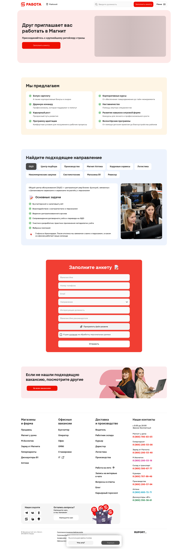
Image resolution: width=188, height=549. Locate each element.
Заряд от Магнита (30, 446)
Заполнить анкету (143, 4)
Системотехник (71, 174)
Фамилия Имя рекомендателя (74, 318)
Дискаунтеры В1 (29, 457)
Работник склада (104, 435)
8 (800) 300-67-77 (142, 468)
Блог (97, 487)
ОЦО (31, 166)
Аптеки (25, 463)
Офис (61, 441)
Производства (103, 457)
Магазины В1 (94, 174)
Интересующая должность (72, 310)
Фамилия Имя (66, 277)
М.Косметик (27, 441)
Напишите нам (66, 518)
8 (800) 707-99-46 (142, 476)
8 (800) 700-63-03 (142, 436)
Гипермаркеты (28, 452)
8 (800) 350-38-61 (142, 500)
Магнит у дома (28, 435)
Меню (161, 4)
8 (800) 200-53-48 (143, 452)
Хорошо (107, 543)
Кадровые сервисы (120, 166)
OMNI (61, 446)
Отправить (94, 344)
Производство (72, 166)
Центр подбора (49, 166)
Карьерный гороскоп (106, 493)
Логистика (143, 166)
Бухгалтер (63, 430)
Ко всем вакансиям (41, 389)
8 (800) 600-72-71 (142, 492)
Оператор (63, 435)
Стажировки (65, 452)
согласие (73, 334)
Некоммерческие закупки (42, 174)
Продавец (26, 430)
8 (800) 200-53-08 (143, 444)
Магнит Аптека (95, 166)
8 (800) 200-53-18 (142, 460)
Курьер (99, 441)
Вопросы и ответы (105, 482)
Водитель (100, 430)
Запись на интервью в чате (106, 475)
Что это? (81, 543)
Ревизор (112, 174)
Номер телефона (68, 285)
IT (61, 457)
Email (62, 294)
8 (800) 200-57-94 (142, 484)
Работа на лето (105, 467)
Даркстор (100, 446)
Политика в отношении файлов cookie (70, 532)
